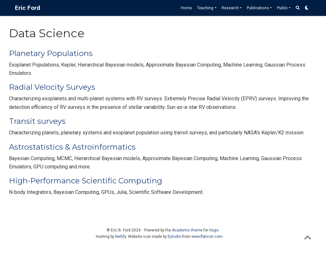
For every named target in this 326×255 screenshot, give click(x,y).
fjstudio (174, 236)
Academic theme (187, 230)
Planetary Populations (51, 53)
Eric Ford (27, 7)
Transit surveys (37, 121)
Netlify (120, 236)
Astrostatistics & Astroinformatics (72, 147)
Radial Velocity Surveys (52, 87)
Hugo (213, 230)
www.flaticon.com (207, 236)
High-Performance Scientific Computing (85, 180)
